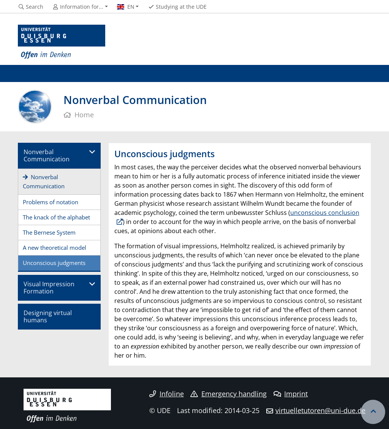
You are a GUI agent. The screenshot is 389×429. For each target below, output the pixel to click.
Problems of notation (50, 202)
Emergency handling (228, 393)
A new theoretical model (54, 247)
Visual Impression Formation (49, 287)
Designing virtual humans (48, 316)
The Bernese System (49, 232)
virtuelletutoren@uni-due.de (320, 410)
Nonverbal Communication (47, 155)
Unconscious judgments (54, 263)
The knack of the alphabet (56, 217)
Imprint (291, 393)
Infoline (166, 393)
